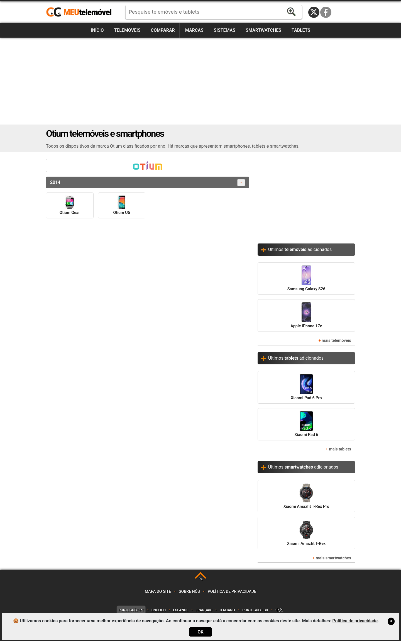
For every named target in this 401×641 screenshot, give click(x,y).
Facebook (325, 12)
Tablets (301, 30)
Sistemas (225, 30)
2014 (147, 182)
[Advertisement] (200, 81)
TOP (201, 578)
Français (203, 610)
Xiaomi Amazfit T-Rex (306, 533)
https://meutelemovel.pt (79, 12)
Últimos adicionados (300, 249)
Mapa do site (158, 591)
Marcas (194, 30)
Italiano (227, 610)
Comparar (163, 30)
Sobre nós (189, 591)
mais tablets (340, 449)
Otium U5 (121, 205)
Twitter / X (313, 12)
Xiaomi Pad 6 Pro (306, 387)
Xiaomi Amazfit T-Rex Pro (306, 496)
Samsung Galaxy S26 (306, 278)
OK (200, 632)
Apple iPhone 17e (306, 315)
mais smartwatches (333, 558)
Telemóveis (127, 30)
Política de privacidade (232, 591)
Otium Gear (70, 205)
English (158, 610)
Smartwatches (263, 30)
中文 (279, 610)
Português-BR (255, 610)
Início (97, 30)
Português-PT (131, 610)
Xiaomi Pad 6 (306, 424)
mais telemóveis (336, 340)
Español (180, 610)
